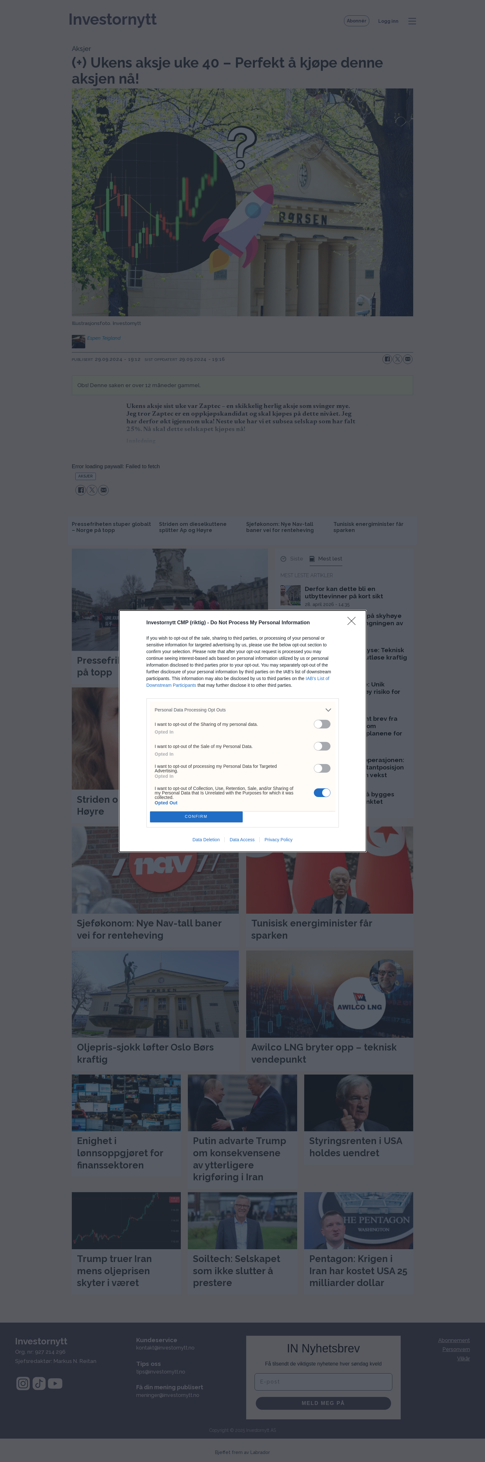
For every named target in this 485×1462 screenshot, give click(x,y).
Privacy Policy (278, 839)
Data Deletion (206, 839)
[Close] (353, 623)
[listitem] (242, 710)
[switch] (322, 724)
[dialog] (242, 731)
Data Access (242, 839)
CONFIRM (196, 816)
